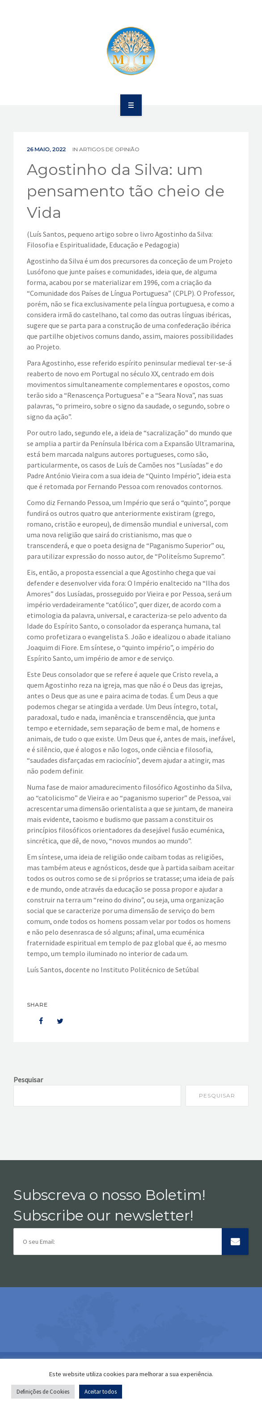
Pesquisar (28, 1079)
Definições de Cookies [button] (43, 1391)
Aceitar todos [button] (101, 1391)
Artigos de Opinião (109, 149)
